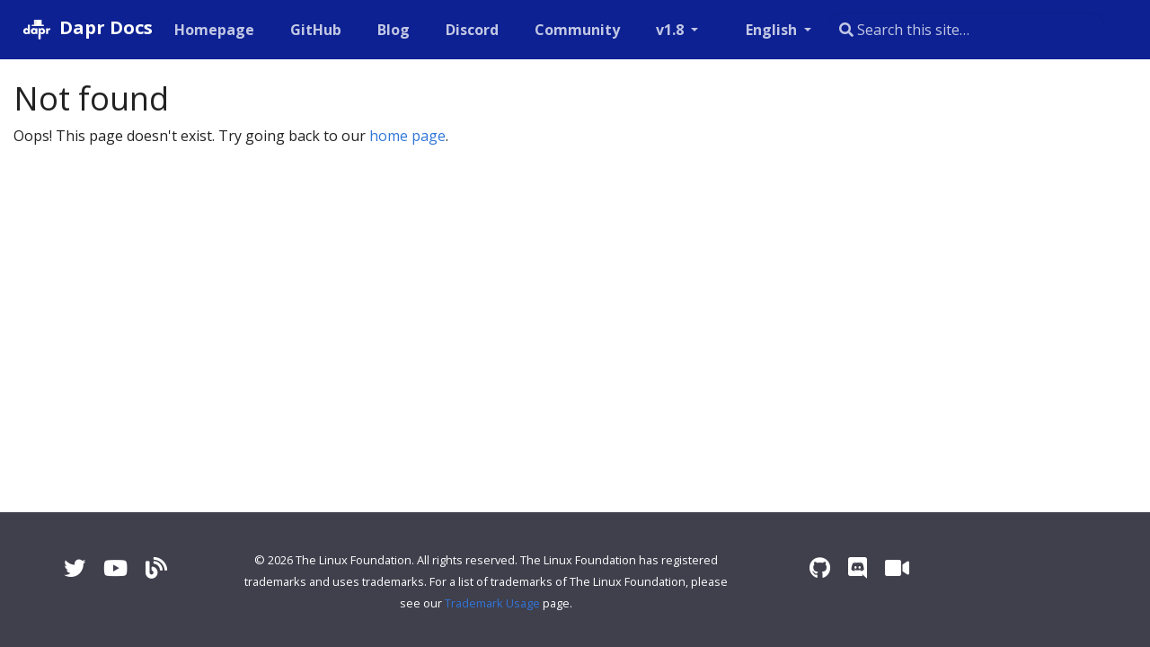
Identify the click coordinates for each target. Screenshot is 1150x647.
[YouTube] (115, 567)
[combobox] (966, 30)
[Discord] (857, 567)
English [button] (773, 30)
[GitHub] (819, 567)
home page (407, 136)
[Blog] (156, 567)
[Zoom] (897, 567)
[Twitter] (74, 567)
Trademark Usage (492, 603)
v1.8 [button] (671, 30)
